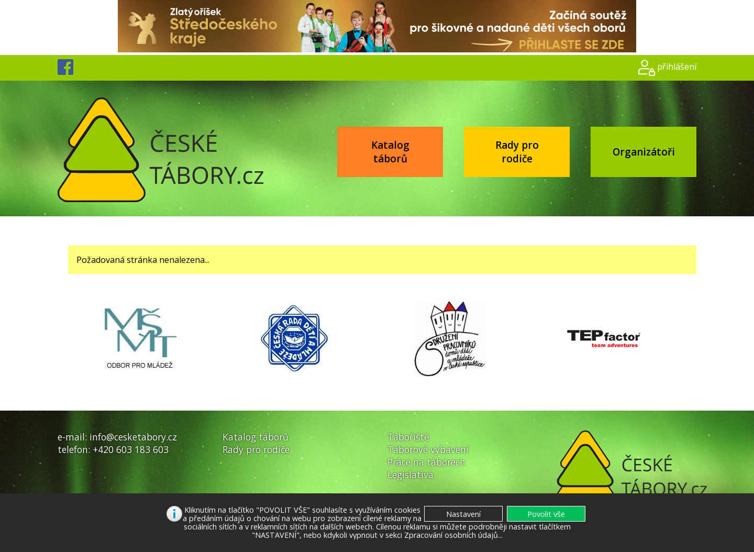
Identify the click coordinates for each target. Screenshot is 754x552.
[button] (546, 514)
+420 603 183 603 (131, 449)
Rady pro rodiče (517, 151)
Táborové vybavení (428, 449)
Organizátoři (644, 152)
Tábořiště (408, 436)
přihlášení (676, 66)
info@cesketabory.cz (133, 436)
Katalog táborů (390, 151)
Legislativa (410, 474)
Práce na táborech (426, 462)
